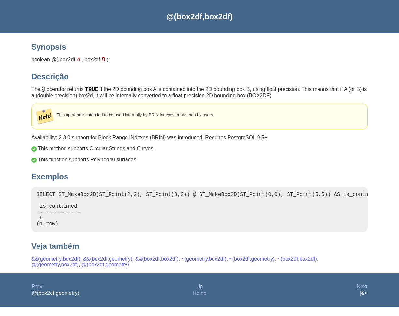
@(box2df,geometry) (105, 274)
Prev (37, 295)
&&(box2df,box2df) (157, 268)
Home (200, 302)
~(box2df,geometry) (251, 268)
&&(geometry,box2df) (55, 268)
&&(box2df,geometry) (107, 268)
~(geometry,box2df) (203, 268)
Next (362, 295)
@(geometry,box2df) (55, 274)
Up (199, 295)
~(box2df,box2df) (297, 268)
